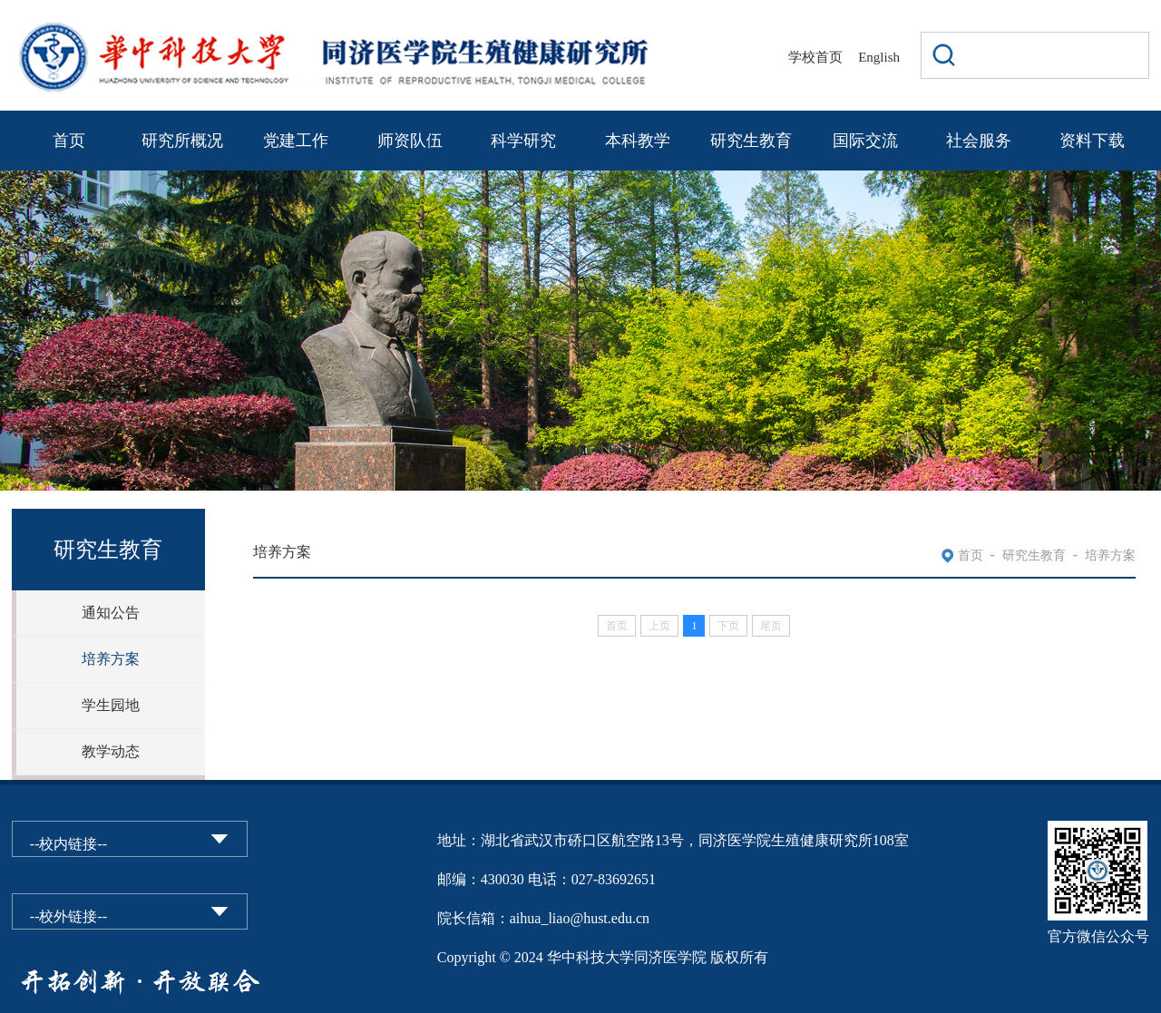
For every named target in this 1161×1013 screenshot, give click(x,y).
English (879, 57)
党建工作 (295, 140)
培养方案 (111, 659)
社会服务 (978, 140)
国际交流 (865, 140)
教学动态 (111, 751)
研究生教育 (751, 140)
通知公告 (111, 612)
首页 (69, 140)
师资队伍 (410, 140)
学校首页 (815, 57)
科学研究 (523, 140)
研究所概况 (182, 140)
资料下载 (1092, 140)
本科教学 (637, 140)
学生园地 (111, 705)
